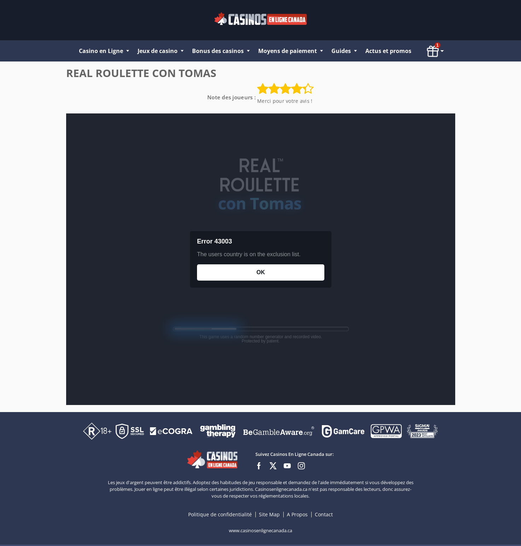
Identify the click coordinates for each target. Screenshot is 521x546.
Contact (324, 514)
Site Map (269, 514)
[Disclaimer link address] (171, 430)
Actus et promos (388, 51)
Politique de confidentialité (220, 514)
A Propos (298, 514)
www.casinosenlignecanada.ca (260, 530)
